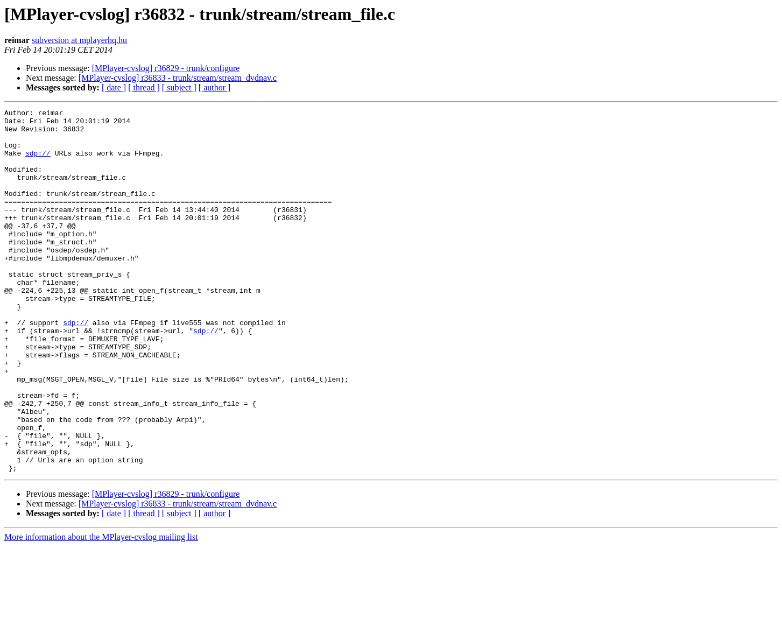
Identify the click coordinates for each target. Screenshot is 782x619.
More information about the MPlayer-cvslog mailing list (101, 609)
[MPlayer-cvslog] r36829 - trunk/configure (166, 68)
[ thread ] (144, 87)
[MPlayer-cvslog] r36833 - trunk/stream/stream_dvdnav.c (178, 77)
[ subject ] (179, 87)
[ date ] (114, 87)
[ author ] (215, 87)
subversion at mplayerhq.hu (79, 40)
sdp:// (38, 162)
